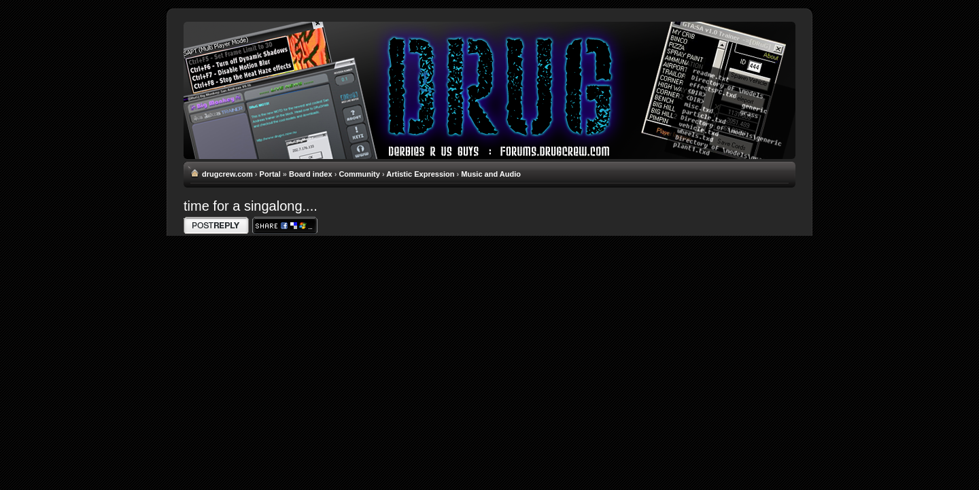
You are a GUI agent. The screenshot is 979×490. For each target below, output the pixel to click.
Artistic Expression (420, 174)
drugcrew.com (227, 174)
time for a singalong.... (250, 205)
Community (359, 174)
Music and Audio (491, 174)
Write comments (216, 225)
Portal (270, 174)
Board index (310, 174)
